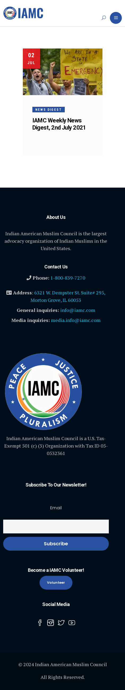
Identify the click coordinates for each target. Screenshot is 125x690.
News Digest (48, 110)
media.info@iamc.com (76, 320)
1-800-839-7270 (67, 278)
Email (56, 508)
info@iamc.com (77, 310)
